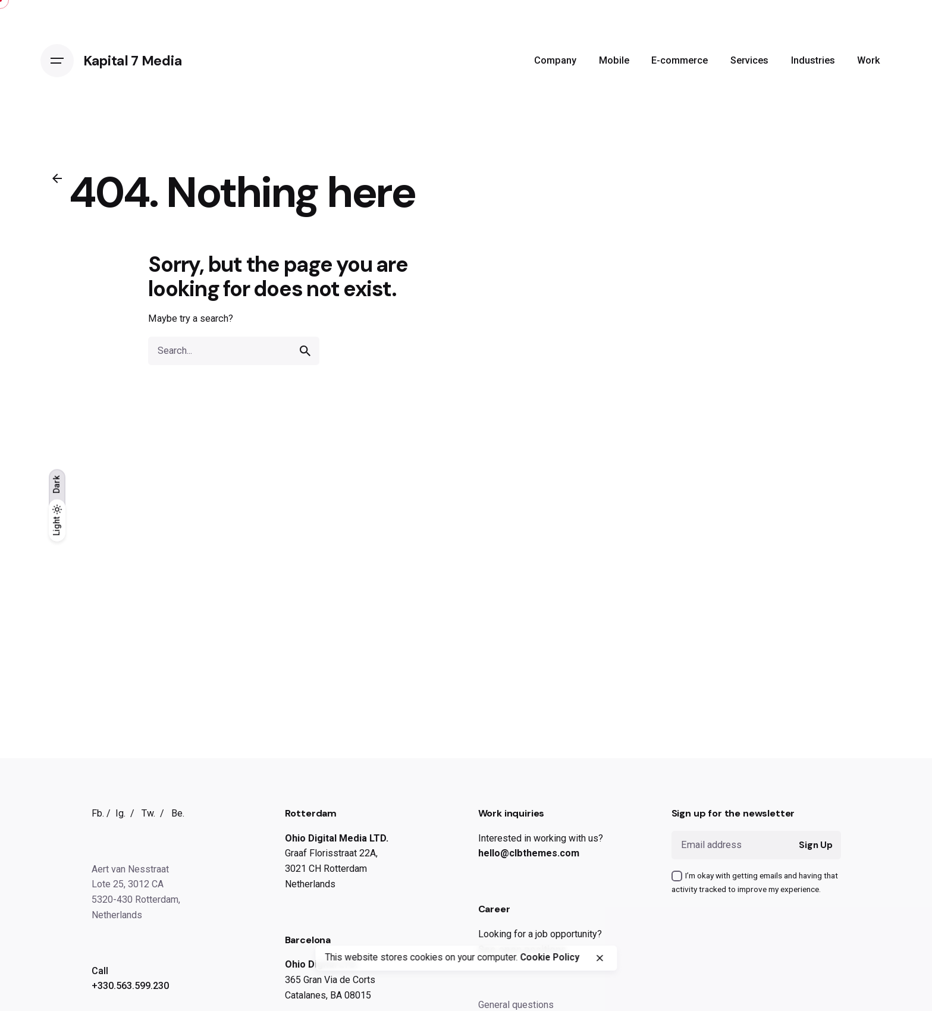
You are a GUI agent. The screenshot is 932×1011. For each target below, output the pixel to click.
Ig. (120, 813)
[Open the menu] (57, 60)
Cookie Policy (549, 957)
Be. (177, 813)
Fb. (98, 813)
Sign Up (816, 845)
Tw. (148, 813)
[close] (599, 958)
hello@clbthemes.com (528, 853)
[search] (305, 351)
